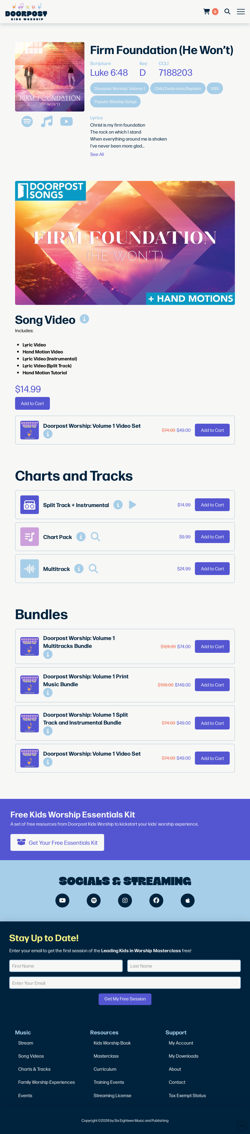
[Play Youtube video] (125, 243)
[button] (241, 12)
